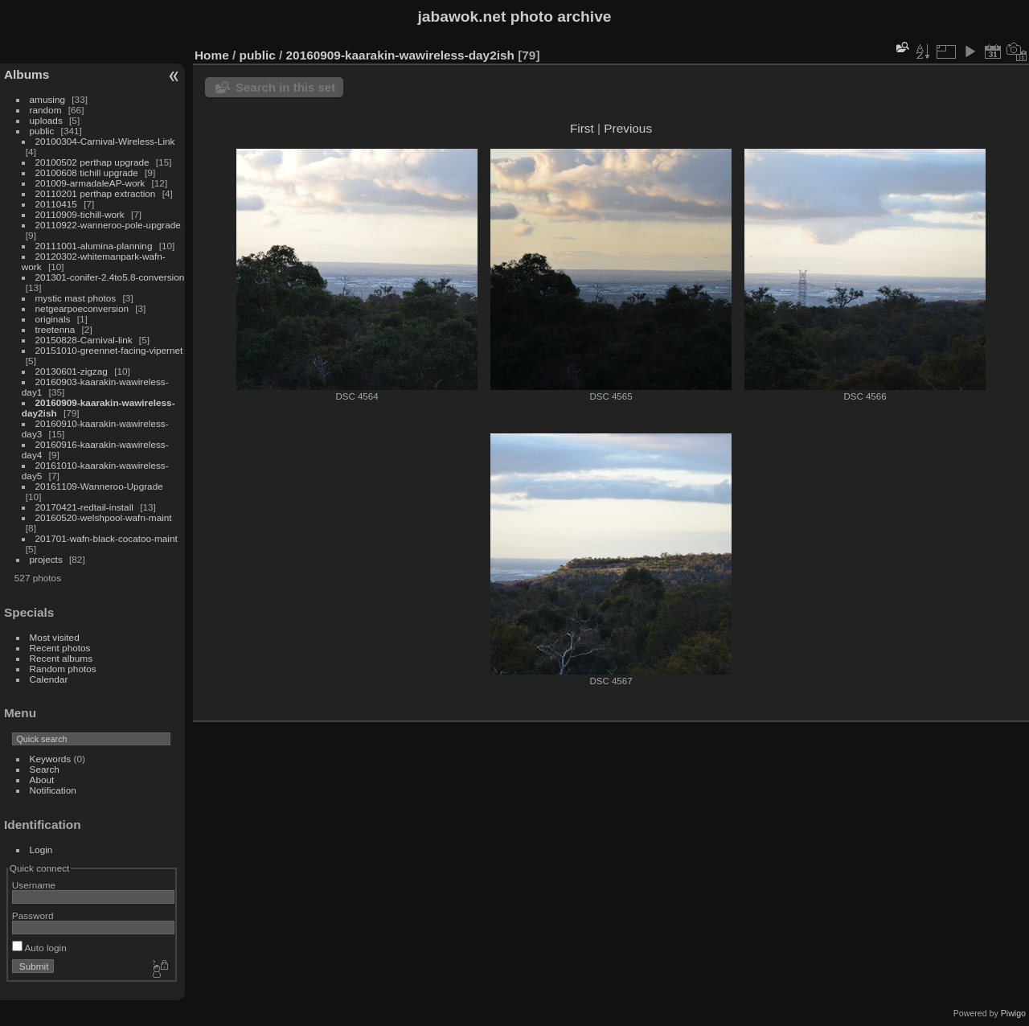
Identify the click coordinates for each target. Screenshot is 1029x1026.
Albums (26, 74)
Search (44, 769)
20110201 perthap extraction (95, 193)
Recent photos (60, 647)
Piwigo (1013, 1013)
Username (33, 885)
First (582, 128)
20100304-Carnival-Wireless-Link (105, 141)
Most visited (55, 637)
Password (33, 915)
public (42, 130)
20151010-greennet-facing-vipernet (109, 350)
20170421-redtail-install (84, 507)
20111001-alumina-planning (94, 245)
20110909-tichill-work (80, 214)
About (42, 779)
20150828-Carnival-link (84, 339)
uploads (46, 120)
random (46, 110)
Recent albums (61, 658)
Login (41, 849)
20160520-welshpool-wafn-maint (103, 517)
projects (46, 559)
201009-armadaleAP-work (90, 183)
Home (212, 55)
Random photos (63, 668)
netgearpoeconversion (82, 308)
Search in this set (285, 87)
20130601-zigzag (71, 371)
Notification (53, 790)
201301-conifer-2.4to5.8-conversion (110, 277)
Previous (628, 128)
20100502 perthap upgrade (92, 162)
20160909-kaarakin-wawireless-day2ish (400, 55)
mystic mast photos (76, 298)
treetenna (55, 329)
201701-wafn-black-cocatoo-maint (106, 538)
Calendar (49, 679)
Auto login (39, 947)
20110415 (56, 204)
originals (53, 319)
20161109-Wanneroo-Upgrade (99, 486)
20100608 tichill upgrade (86, 172)
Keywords (51, 758)
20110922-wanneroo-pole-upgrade (108, 225)
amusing (47, 99)
